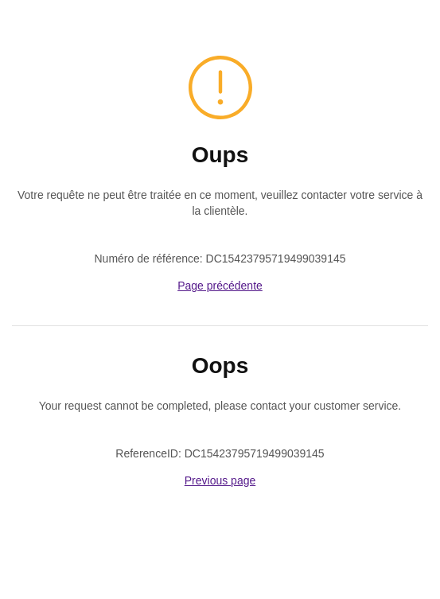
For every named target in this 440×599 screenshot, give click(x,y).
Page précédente (220, 285)
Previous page (220, 480)
